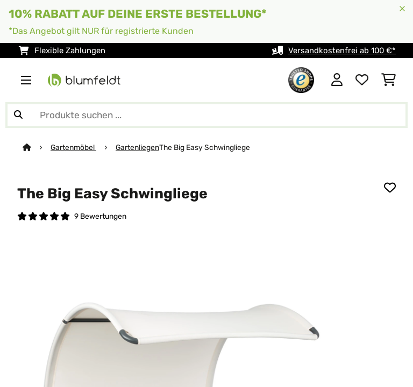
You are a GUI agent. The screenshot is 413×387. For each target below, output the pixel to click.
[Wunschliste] (361, 80)
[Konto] (337, 80)
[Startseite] (37, 147)
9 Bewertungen (100, 216)
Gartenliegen (137, 147)
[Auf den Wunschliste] (390, 188)
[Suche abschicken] (18, 115)
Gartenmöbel (73, 147)
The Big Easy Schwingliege (204, 147)
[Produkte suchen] (206, 115)
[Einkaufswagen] (388, 80)
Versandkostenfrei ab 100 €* (342, 50)
